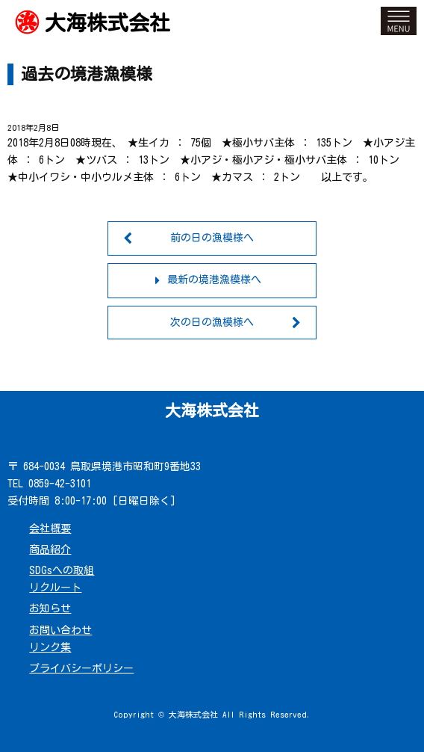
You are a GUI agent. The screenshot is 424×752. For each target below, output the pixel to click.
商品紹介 (50, 549)
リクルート (55, 587)
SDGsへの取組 (61, 570)
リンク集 (50, 647)
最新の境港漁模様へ (214, 279)
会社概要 (50, 528)
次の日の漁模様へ (212, 322)
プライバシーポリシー (81, 668)
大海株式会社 (107, 22)
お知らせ (50, 608)
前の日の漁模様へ (212, 237)
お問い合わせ (60, 630)
